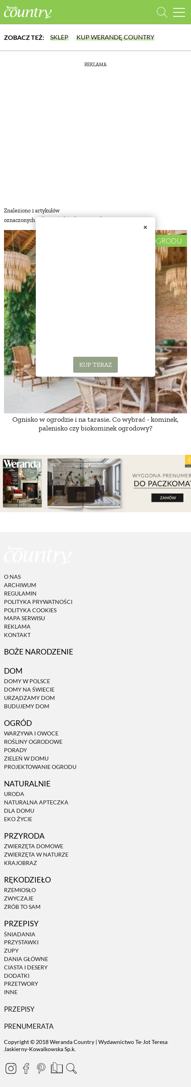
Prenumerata (29, 1026)
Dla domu (19, 810)
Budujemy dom (26, 706)
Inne (11, 992)
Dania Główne (26, 958)
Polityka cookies (30, 610)
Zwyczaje (18, 898)
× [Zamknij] (145, 226)
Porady (15, 750)
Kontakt (17, 634)
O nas (12, 577)
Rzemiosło (20, 890)
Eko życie (18, 819)
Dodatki (16, 975)
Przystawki (21, 942)
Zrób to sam (22, 906)
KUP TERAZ (95, 364)
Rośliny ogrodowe (33, 741)
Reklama (17, 626)
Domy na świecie (29, 689)
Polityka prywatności (38, 601)
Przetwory (21, 984)
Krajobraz (20, 862)
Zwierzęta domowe (33, 846)
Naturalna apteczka (36, 802)
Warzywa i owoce (31, 733)
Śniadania (19, 934)
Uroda (14, 793)
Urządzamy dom (29, 697)
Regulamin (20, 593)
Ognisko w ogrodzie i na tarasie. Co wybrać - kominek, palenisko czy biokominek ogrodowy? (95, 423)
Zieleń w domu (26, 758)
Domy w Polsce (27, 681)
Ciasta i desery (26, 967)
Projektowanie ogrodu (40, 766)
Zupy (11, 950)
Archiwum (20, 585)
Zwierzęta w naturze (36, 854)
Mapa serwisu (24, 618)
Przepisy (19, 1009)
